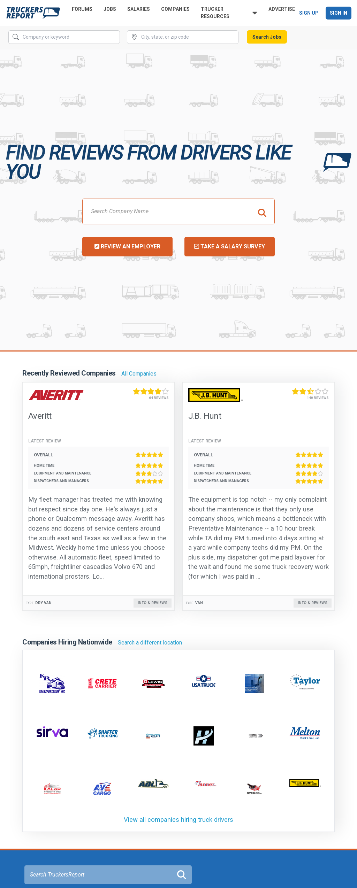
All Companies (139, 373)
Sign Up (309, 13)
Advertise (281, 9)
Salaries (138, 9)
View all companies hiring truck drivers (178, 819)
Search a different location (150, 642)
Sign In (338, 13)
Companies (175, 9)
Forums (82, 9)
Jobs (110, 9)
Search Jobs (266, 37)
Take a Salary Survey (229, 246)
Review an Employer (127, 246)
